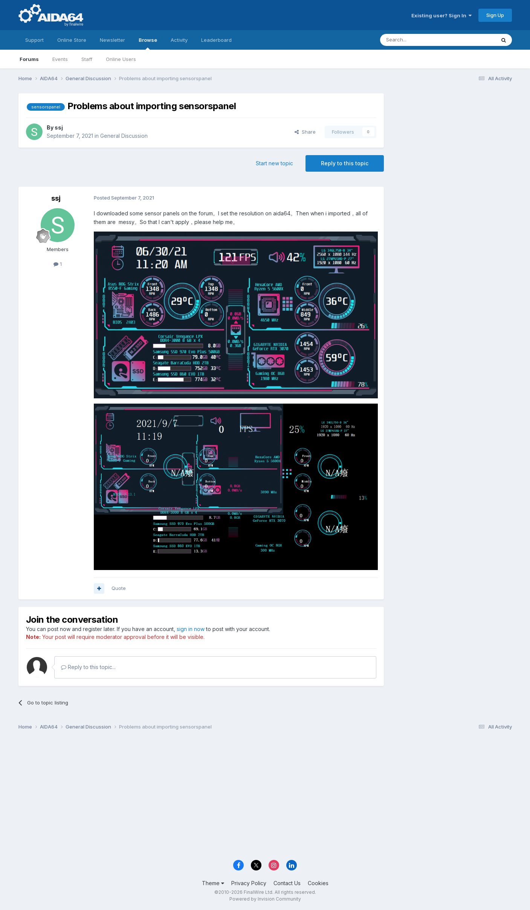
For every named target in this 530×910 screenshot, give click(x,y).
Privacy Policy (248, 883)
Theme (213, 883)
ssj (59, 127)
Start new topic (274, 163)
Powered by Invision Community (265, 899)
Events (60, 59)
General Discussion (124, 136)
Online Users (121, 59)
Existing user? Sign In (441, 15)
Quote (118, 588)
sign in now (191, 629)
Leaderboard (216, 40)
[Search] (418, 40)
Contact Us (287, 883)
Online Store (71, 40)
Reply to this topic (344, 163)
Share (305, 132)
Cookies (318, 883)
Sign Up (495, 15)
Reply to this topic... (88, 667)
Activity (179, 40)
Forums (29, 59)
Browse (148, 43)
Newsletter (112, 40)
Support (34, 40)
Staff (86, 59)
